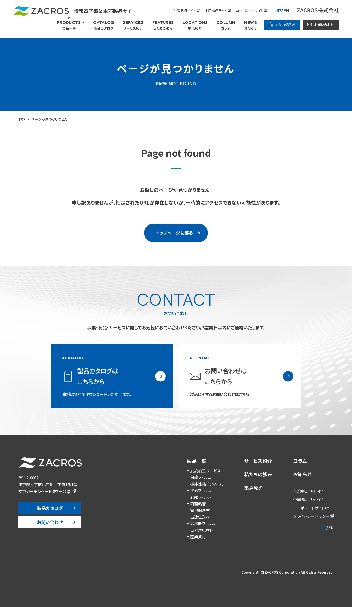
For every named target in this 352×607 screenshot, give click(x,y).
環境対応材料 (202, 530)
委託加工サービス (205, 471)
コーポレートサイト (250, 10)
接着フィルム (200, 490)
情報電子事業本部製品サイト (74, 11)
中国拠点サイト (216, 10)
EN (286, 10)
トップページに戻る (174, 233)
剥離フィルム (200, 497)
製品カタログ (50, 508)
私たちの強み (258, 474)
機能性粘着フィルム (206, 484)
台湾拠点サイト (184, 10)
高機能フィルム (202, 523)
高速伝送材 (200, 517)
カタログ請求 (285, 24)
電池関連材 (200, 510)
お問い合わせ (324, 24)
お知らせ (302, 474)
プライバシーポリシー (311, 516)
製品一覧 (196, 460)
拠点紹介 (254, 487)
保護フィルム (200, 477)
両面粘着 (198, 504)
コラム (300, 460)
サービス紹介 (258, 460)
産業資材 (198, 537)
